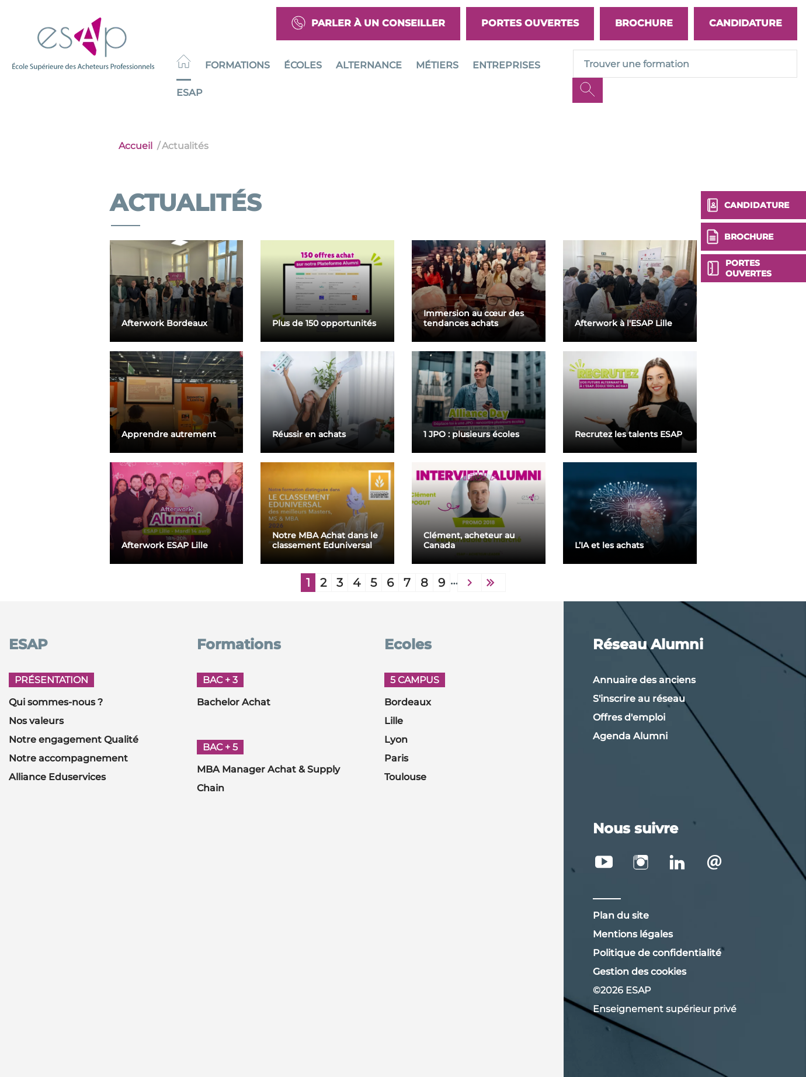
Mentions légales (633, 934)
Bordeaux (407, 702)
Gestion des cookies (639, 971)
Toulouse (405, 776)
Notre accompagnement (68, 758)
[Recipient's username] (685, 64)
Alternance (369, 65)
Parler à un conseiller (368, 24)
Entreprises (506, 65)
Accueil (135, 145)
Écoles (303, 65)
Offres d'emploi (629, 717)
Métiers (437, 65)
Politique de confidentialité (657, 952)
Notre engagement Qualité (73, 739)
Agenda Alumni (630, 736)
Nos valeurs (36, 720)
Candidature (745, 23)
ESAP (189, 92)
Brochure (644, 23)
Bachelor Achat (233, 702)
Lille (393, 720)
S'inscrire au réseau (639, 698)
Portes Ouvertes (530, 23)
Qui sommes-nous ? (56, 702)
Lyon (396, 739)
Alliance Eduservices (57, 776)
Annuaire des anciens (644, 679)
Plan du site (621, 915)
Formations (237, 65)
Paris (396, 758)
